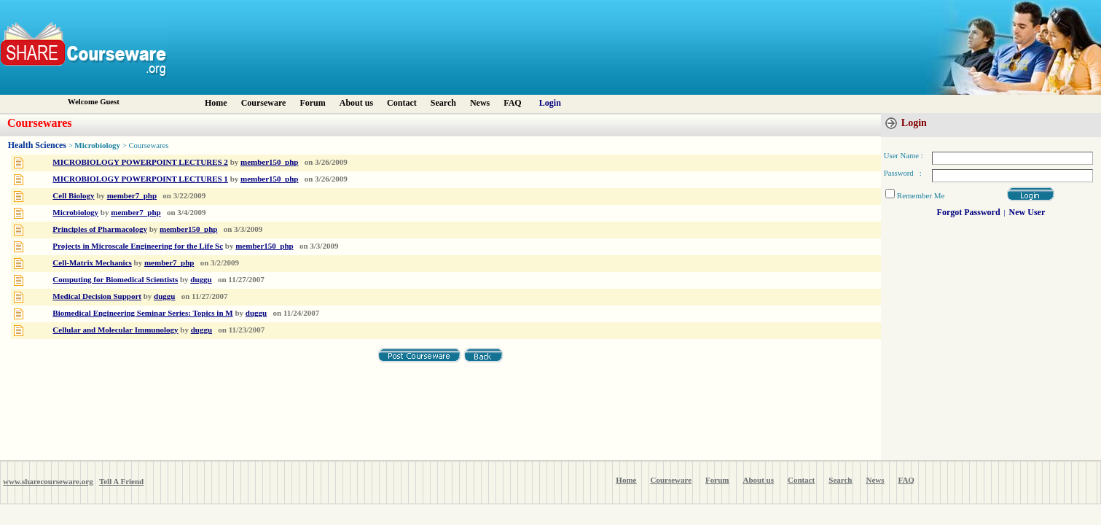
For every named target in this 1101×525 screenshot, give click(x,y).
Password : (903, 173)
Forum (312, 103)
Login (550, 103)
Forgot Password (968, 212)
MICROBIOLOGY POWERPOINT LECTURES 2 (140, 162)
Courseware (263, 103)
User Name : (903, 156)
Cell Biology (73, 195)
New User (1027, 212)
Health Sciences (37, 145)
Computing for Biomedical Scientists (115, 279)
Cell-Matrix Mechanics (91, 262)
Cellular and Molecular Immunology (115, 329)
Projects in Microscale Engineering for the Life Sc (137, 245)
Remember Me (921, 195)
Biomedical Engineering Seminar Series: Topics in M (142, 312)
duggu (200, 279)
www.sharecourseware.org (48, 481)
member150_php (269, 162)
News (480, 103)
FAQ (512, 103)
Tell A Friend (121, 481)
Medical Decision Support (96, 296)
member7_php (132, 195)
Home (216, 103)
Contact (402, 103)
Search (443, 103)
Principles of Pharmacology (99, 229)
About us (356, 103)
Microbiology (97, 145)
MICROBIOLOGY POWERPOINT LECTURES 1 (140, 178)
